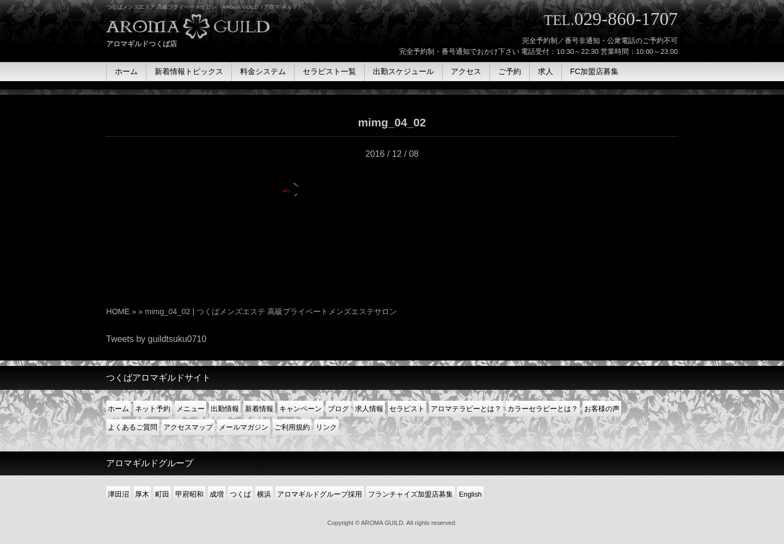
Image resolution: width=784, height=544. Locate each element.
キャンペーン (300, 409)
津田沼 (118, 494)
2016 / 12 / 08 (392, 153)
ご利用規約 (292, 427)
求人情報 (369, 409)
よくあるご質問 (132, 427)
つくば (240, 494)
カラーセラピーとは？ (542, 409)
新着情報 (259, 409)
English (470, 494)
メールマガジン (243, 427)
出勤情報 (225, 409)
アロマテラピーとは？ (466, 409)
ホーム (118, 409)
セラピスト (407, 409)
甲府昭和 (189, 494)
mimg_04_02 (392, 122)
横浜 (264, 494)
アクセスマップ (188, 427)
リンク (326, 427)
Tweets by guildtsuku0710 (156, 339)
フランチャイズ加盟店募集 (410, 494)
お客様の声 (602, 409)
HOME (118, 311)
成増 (217, 494)
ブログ (338, 409)
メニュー (190, 409)
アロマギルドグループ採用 (319, 494)
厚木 (142, 494)
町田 (162, 494)
